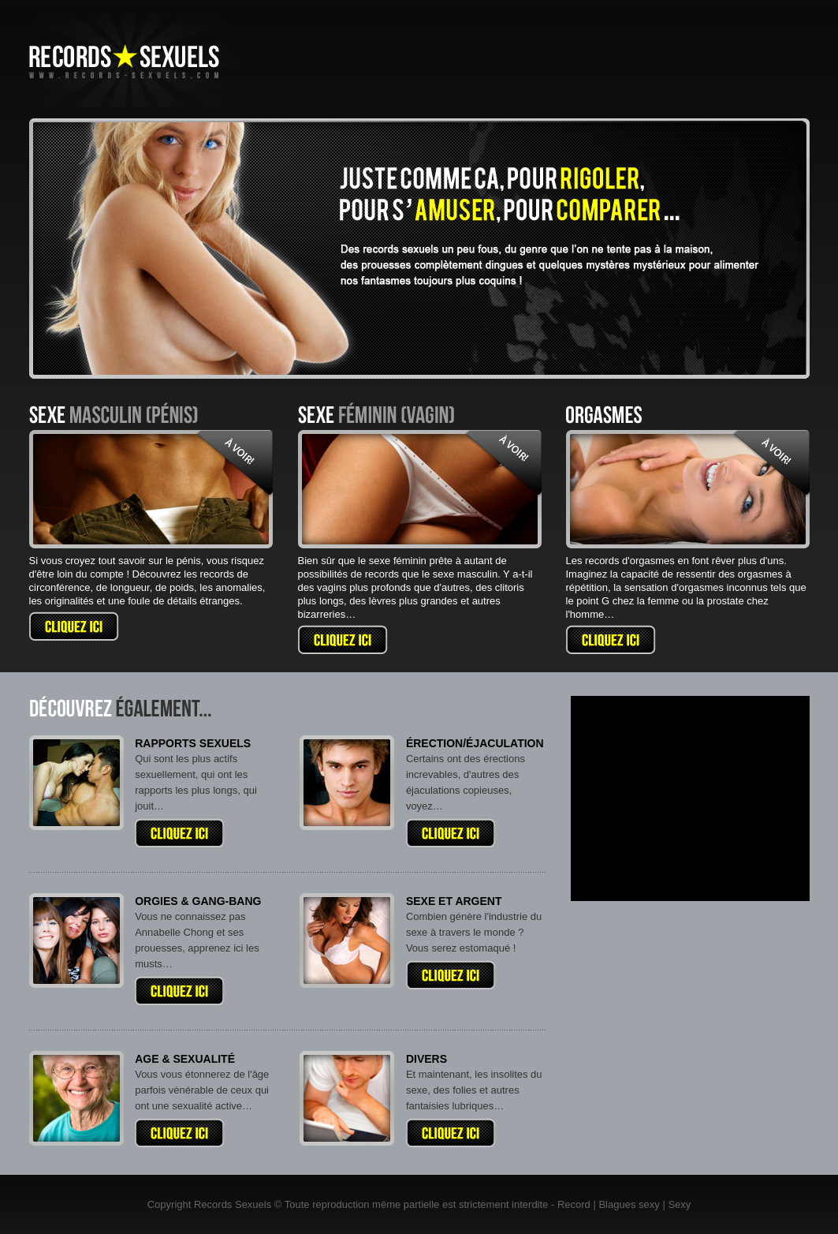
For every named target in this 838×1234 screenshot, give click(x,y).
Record (573, 1204)
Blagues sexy (628, 1204)
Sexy (679, 1204)
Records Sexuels (232, 1204)
